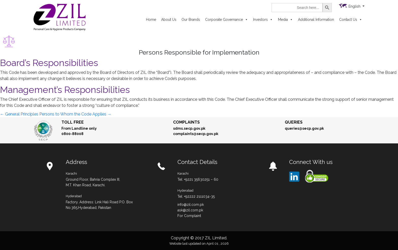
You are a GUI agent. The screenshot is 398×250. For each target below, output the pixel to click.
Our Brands (190, 20)
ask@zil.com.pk (190, 210)
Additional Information (316, 20)
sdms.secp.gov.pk (189, 128)
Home (151, 20)
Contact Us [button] (350, 19)
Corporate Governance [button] (226, 19)
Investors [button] (263, 19)
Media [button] (285, 19)
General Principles (19, 114)
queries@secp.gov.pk (304, 128)
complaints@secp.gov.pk (195, 134)
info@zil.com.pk (190, 205)
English (355, 6)
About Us (168, 20)
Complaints (186, 122)
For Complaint (189, 216)
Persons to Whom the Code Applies (75, 114)
